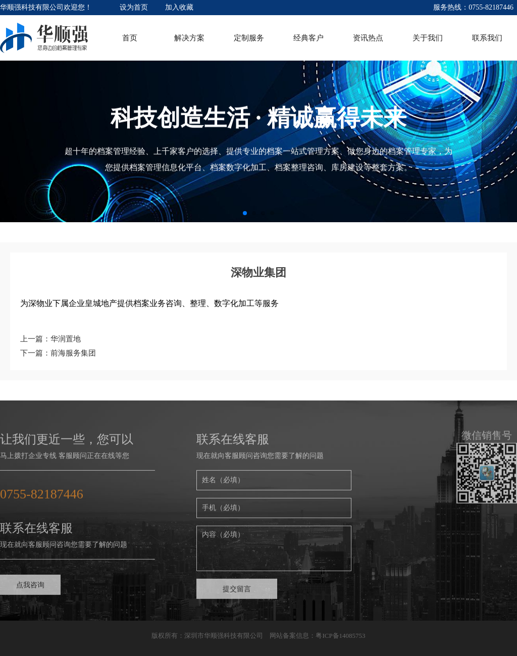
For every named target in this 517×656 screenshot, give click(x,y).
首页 (129, 38)
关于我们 (427, 38)
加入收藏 (179, 7)
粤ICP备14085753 (340, 635)
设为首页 (134, 7)
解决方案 (189, 38)
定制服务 (249, 38)
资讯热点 (368, 38)
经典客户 (308, 38)
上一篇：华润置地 (50, 339)
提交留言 (237, 592)
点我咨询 (30, 588)
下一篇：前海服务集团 (58, 353)
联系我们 (487, 38)
